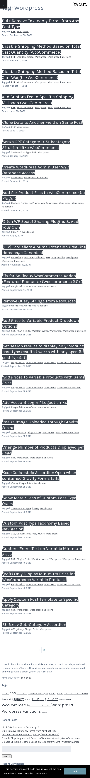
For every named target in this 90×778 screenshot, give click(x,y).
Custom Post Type (21, 152)
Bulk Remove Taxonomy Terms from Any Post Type (29, 730)
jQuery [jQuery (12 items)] (19, 699)
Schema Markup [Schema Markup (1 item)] (65, 699)
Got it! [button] (75, 771)
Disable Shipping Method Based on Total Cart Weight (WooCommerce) (40, 741)
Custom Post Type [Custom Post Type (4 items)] (38, 693)
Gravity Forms (18, 432)
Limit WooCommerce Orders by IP (20, 727)
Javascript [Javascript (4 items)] (7, 699)
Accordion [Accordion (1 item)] (5, 694)
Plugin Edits (58, 257)
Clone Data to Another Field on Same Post (42, 122)
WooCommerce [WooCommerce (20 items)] (15, 705)
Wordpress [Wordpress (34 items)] (62, 704)
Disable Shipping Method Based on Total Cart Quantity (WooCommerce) (41, 738)
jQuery (14, 483)
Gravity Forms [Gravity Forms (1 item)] (76, 694)
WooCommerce (25, 56)
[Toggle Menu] (3, 4)
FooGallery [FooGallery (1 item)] (52, 694)
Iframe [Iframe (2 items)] (85, 694)
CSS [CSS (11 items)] (13, 693)
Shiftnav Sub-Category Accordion (34, 624)
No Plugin (34, 203)
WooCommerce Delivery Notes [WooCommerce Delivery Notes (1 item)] (40, 706)
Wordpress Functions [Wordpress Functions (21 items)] (21, 711)
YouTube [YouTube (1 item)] (44, 712)
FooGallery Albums (34, 257)
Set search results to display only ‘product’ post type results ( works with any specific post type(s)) (42, 352)
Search (6, 756)
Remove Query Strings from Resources (39, 301)
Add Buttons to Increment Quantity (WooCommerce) (30, 734)
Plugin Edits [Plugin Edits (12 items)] (48, 699)
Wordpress (23, 31)
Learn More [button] (41, 773)
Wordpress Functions (59, 56)
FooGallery (17, 257)
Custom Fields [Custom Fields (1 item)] (22, 694)
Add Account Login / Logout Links (35, 402)
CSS (13, 232)
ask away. (26, 677)
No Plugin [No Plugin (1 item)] (28, 699)
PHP (13, 31)
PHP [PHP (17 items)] (35, 699)
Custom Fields (19, 203)
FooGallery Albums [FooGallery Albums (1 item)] (64, 694)
